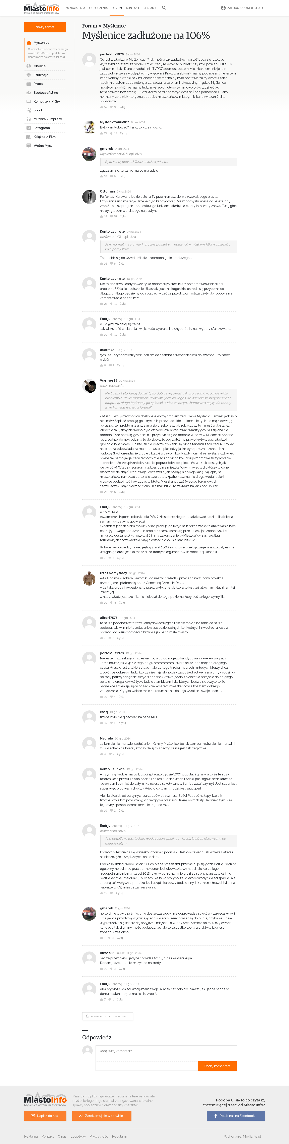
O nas (62, 1136)
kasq (104, 712)
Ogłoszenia (98, 8)
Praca (34, 84)
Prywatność (99, 1136)
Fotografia (38, 128)
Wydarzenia (75, 8)
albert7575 (108, 618)
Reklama (149, 8)
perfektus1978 (112, 54)
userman (107, 350)
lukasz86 (107, 953)
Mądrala (106, 738)
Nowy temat (45, 27)
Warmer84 (108, 380)
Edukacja (37, 75)
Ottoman (107, 191)
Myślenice (37, 43)
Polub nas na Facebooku (234, 1116)
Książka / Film (41, 137)
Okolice (36, 66)
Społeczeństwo (42, 93)
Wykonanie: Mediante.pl (242, 1136)
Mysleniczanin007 (114, 122)
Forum (117, 8)
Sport (34, 110)
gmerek (106, 149)
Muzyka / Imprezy (44, 119)
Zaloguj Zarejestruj (241, 8)
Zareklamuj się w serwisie (101, 1116)
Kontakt (132, 8)
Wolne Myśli (39, 146)
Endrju (105, 319)
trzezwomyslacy (113, 573)
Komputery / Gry (43, 102)
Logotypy (78, 1136)
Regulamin (120, 1136)
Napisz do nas (44, 1116)
